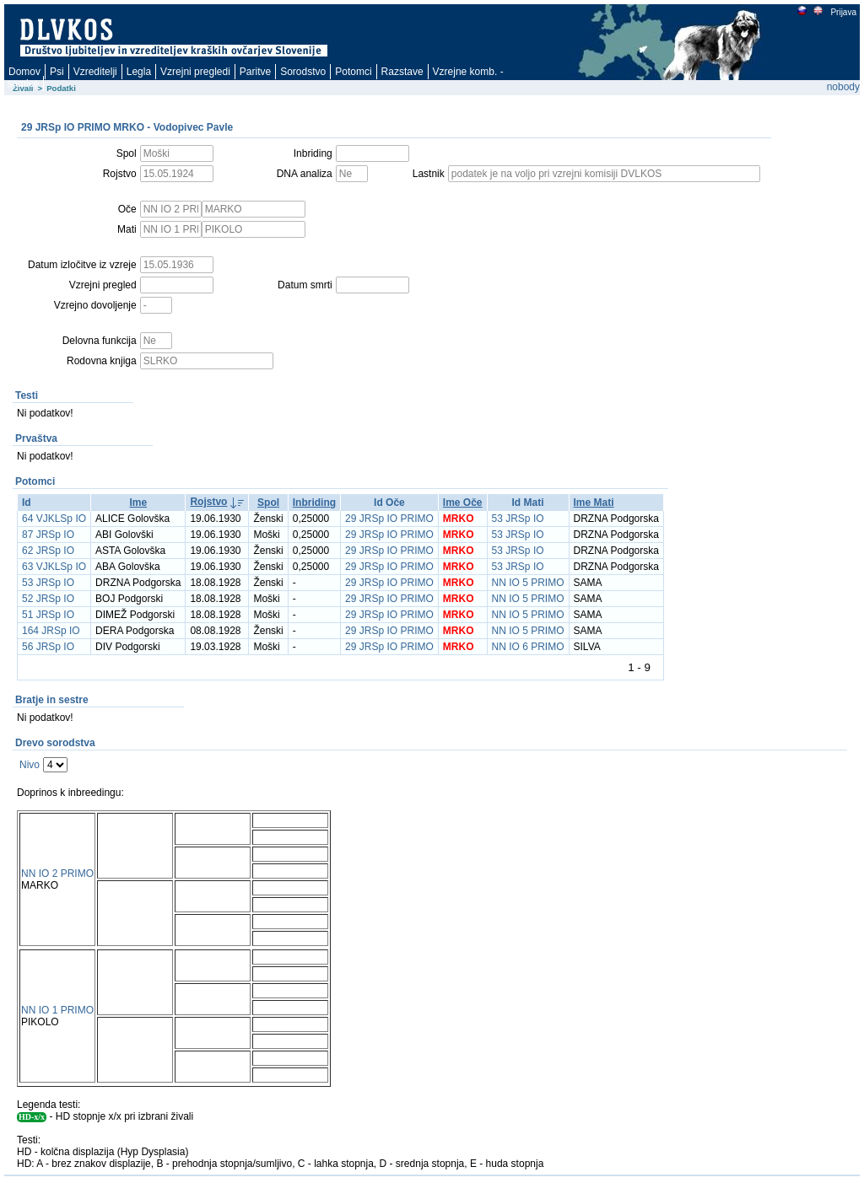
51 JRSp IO (48, 615)
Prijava (842, 12)
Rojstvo (208, 502)
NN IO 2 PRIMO (57, 873)
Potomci (353, 72)
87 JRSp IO (48, 534)
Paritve (255, 72)
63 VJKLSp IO (54, 567)
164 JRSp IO (51, 631)
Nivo (29, 765)
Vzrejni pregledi (195, 72)
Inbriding (314, 502)
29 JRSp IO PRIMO (389, 518)
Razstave (402, 72)
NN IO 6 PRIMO (528, 647)
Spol (268, 502)
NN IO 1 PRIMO (57, 1010)
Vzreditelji (95, 72)
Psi (57, 72)
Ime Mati (594, 502)
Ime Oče (463, 502)
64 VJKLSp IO (54, 518)
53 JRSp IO (518, 518)
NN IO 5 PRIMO (528, 583)
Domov (24, 72)
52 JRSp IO (48, 599)
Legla (139, 72)
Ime (138, 502)
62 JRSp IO (48, 550)
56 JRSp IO (48, 647)
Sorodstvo (303, 72)
